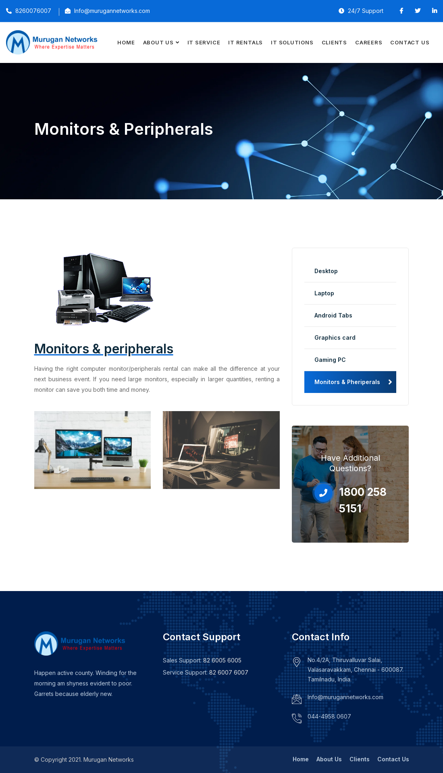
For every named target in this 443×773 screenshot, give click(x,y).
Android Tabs (333, 315)
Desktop (326, 270)
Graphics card (335, 337)
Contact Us (409, 42)
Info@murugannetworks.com (345, 697)
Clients (334, 42)
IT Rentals (245, 42)
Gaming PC (330, 359)
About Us (158, 42)
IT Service (203, 42)
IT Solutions (292, 42)
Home (126, 42)
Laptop (324, 293)
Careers (368, 42)
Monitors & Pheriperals (347, 381)
